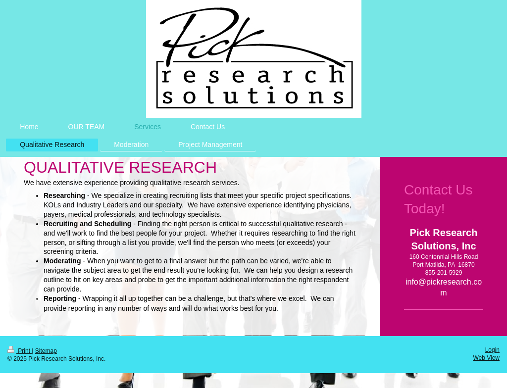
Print (19, 350)
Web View (486, 357)
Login (492, 349)
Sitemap (46, 350)
